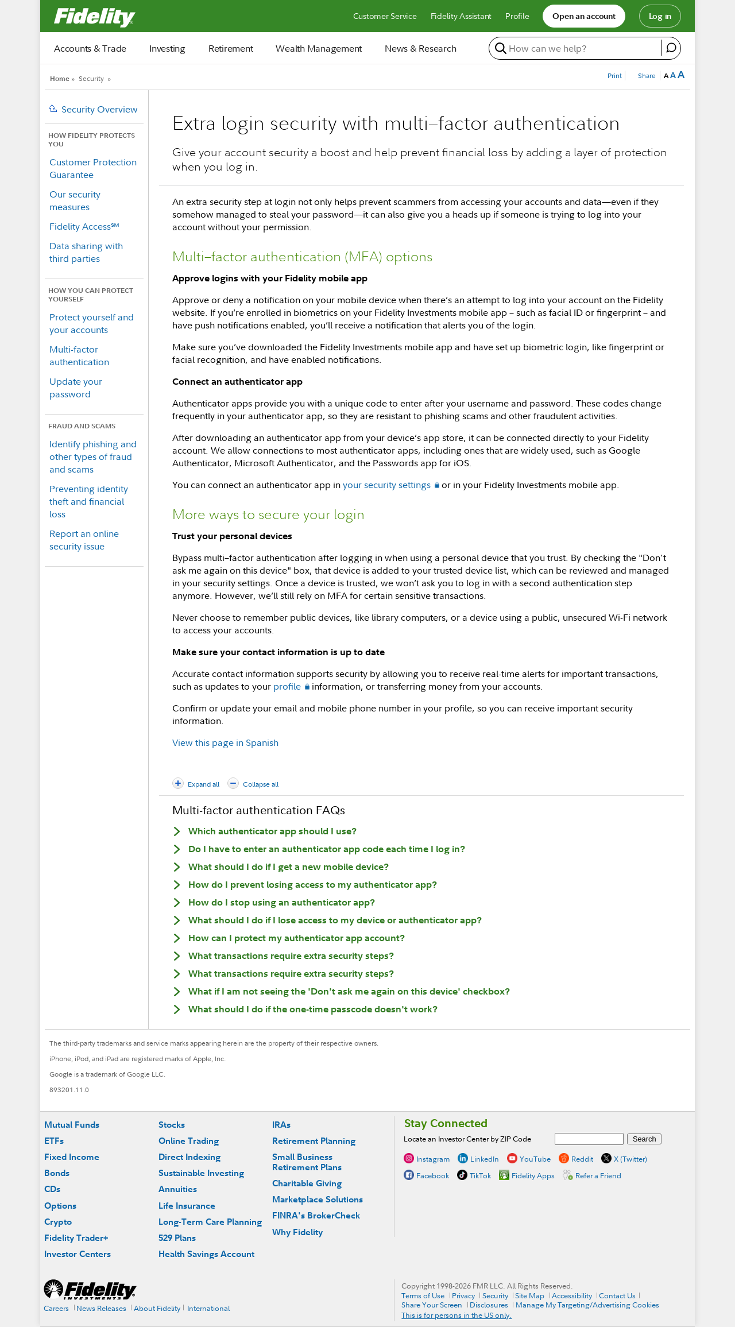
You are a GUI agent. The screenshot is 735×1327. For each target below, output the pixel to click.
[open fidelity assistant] (671, 48)
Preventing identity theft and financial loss (88, 501)
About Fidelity (157, 1308)
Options (60, 1205)
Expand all (203, 784)
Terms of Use (422, 1295)
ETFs (54, 1140)
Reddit (582, 1158)
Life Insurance (186, 1205)
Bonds (56, 1172)
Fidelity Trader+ (76, 1237)
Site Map (529, 1295)
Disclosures (489, 1304)
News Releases (101, 1308)
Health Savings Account (206, 1253)
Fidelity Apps (533, 1174)
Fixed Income (71, 1156)
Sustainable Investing (201, 1172)
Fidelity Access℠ (84, 226)
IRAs (281, 1124)
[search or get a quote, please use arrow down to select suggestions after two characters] (576, 47)
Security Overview (99, 109)
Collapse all (260, 784)
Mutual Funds (71, 1124)
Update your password (75, 387)
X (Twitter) (630, 1158)
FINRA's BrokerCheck (316, 1215)
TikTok (480, 1174)
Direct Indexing (189, 1156)
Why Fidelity (297, 1232)
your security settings (387, 484)
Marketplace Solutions (317, 1199)
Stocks (171, 1124)
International (208, 1308)
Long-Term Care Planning (210, 1221)
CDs (52, 1188)
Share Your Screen (431, 1304)
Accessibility (572, 1295)
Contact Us (617, 1295)
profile (287, 686)
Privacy (463, 1295)
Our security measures (74, 200)
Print (615, 75)
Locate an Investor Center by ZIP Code (467, 1138)
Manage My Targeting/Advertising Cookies (587, 1304)
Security (91, 78)
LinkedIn (484, 1158)
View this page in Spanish (225, 742)
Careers (56, 1308)
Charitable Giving (307, 1183)
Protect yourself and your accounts (91, 323)
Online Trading (188, 1140)
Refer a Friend (598, 1174)
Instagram (433, 1158)
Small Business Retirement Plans (307, 1162)
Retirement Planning (313, 1140)
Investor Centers (77, 1253)
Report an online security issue (84, 539)
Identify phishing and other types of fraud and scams (93, 456)
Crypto (58, 1221)
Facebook (432, 1174)
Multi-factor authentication (79, 355)
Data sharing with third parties (86, 252)
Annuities (177, 1188)
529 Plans (177, 1237)
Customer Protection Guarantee (93, 168)
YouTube (535, 1158)
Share (647, 75)
